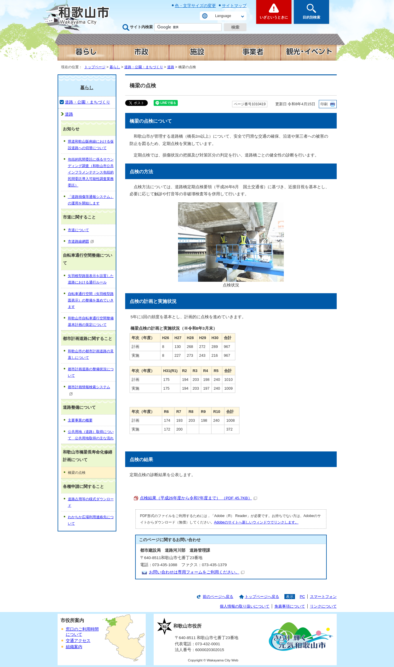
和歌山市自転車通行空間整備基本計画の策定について (91, 321)
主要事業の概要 (80, 420)
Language (223, 16)
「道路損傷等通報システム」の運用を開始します (91, 200)
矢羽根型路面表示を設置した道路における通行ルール (91, 279)
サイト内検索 (141, 27)
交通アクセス (78, 640)
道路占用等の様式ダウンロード (91, 502)
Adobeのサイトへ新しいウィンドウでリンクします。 (256, 522)
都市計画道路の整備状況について (91, 372)
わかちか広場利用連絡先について (91, 520)
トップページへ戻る (262, 596)
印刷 (324, 104)
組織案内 (74, 647)
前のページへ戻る (218, 596)
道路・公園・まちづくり (143, 67)
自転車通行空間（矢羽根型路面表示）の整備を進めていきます (91, 300)
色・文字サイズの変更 (195, 5)
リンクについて (323, 606)
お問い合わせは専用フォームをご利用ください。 (196, 572)
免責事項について (289, 606)
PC (302, 596)
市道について (78, 230)
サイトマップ (234, 5)
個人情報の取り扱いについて (244, 606)
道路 (170, 67)
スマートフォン (323, 596)
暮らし (115, 67)
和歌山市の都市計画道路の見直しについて (91, 354)
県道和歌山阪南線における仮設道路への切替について (91, 144)
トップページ (94, 67)
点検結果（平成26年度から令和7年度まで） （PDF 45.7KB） (198, 498)
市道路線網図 (81, 241)
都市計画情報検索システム (89, 390)
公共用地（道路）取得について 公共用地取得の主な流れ (91, 435)
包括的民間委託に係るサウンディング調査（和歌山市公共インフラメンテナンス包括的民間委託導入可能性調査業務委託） (91, 172)
